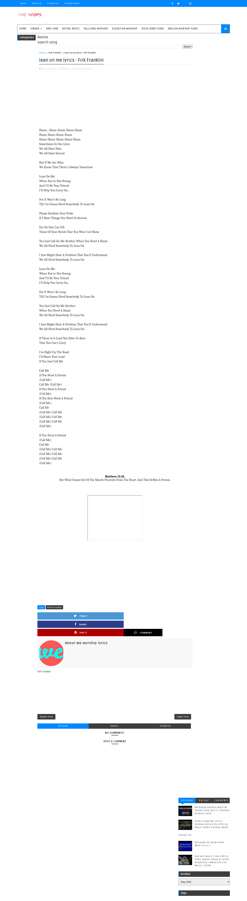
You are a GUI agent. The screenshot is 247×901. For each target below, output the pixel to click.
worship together (42, 871)
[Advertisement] (105, 102)
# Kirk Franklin (63, 609)
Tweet (61, 618)
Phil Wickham (75, 842)
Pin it (119, 618)
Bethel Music (79, 30)
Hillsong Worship (104, 30)
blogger (65, 714)
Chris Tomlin (63, 825)
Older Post (154, 704)
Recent (196, 40)
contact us (176, 75)
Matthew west (40, 842)
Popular (178, 40)
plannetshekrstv (67, 865)
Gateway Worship (42, 831)
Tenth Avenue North (43, 854)
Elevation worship (133, 30)
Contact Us (61, 3)
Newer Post (55, 704)
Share (90, 618)
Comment (149, 618)
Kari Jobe (61, 30)
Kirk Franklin (63, 55)
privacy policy (80, 3)
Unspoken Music (69, 854)
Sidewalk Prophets (70, 848)
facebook (143, 714)
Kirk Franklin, (94, 70)
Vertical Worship (42, 859)
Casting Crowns (41, 825)
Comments (212, 40)
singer (43, 30)
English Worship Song (191, 30)
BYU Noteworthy (41, 820)
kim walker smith (42, 865)
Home (31, 3)
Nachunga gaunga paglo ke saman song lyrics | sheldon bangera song (203, 50)
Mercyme (57, 842)
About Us (45, 3)
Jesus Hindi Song (161, 30)
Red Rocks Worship (43, 848)
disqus (104, 714)
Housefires (63, 831)
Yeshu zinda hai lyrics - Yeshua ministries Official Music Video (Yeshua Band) (203, 64)
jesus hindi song (67, 859)
